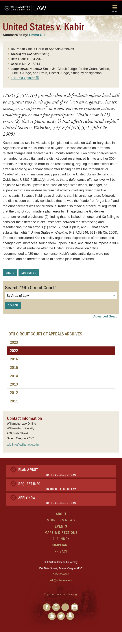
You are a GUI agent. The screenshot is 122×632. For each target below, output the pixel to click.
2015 (14, 367)
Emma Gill (37, 35)
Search (13, 305)
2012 (14, 392)
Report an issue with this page (61, 594)
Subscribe (28, 273)
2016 (14, 359)
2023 (14, 342)
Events (61, 526)
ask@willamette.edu (61, 580)
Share (10, 273)
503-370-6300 (61, 574)
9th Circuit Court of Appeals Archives (45, 334)
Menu (114, 8)
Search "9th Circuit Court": (31, 287)
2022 (14, 350)
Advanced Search (106, 316)
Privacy (61, 551)
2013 (14, 384)
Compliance (61, 544)
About (61, 513)
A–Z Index (61, 538)
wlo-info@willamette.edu (23, 444)
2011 (14, 401)
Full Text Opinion (23, 78)
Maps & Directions (61, 532)
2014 (14, 375)
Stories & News (61, 519)
